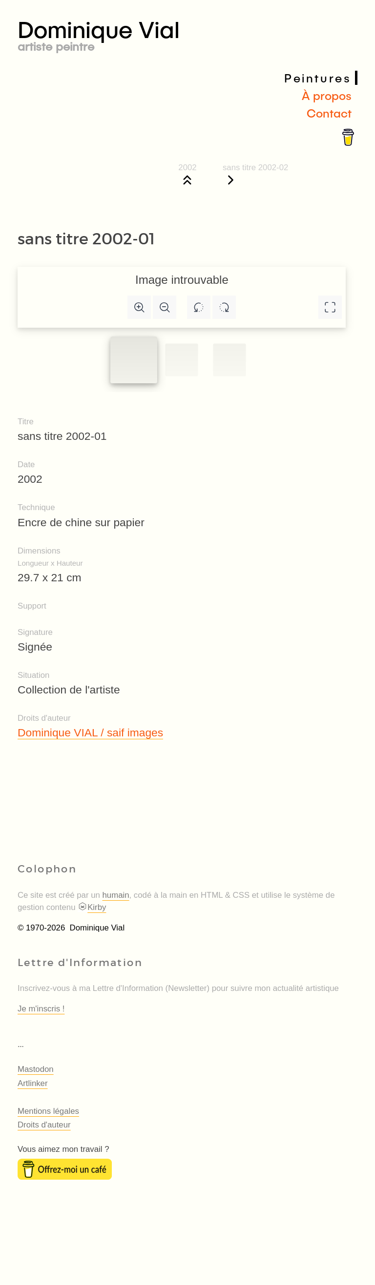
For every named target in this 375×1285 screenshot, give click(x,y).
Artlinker (33, 1083)
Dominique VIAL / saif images (90, 732)
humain (116, 895)
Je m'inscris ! (41, 1008)
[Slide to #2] (229, 359)
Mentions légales (48, 1111)
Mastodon (36, 1069)
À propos (327, 95)
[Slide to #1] (133, 359)
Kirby (92, 907)
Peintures (317, 78)
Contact (329, 113)
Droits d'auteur (44, 1124)
